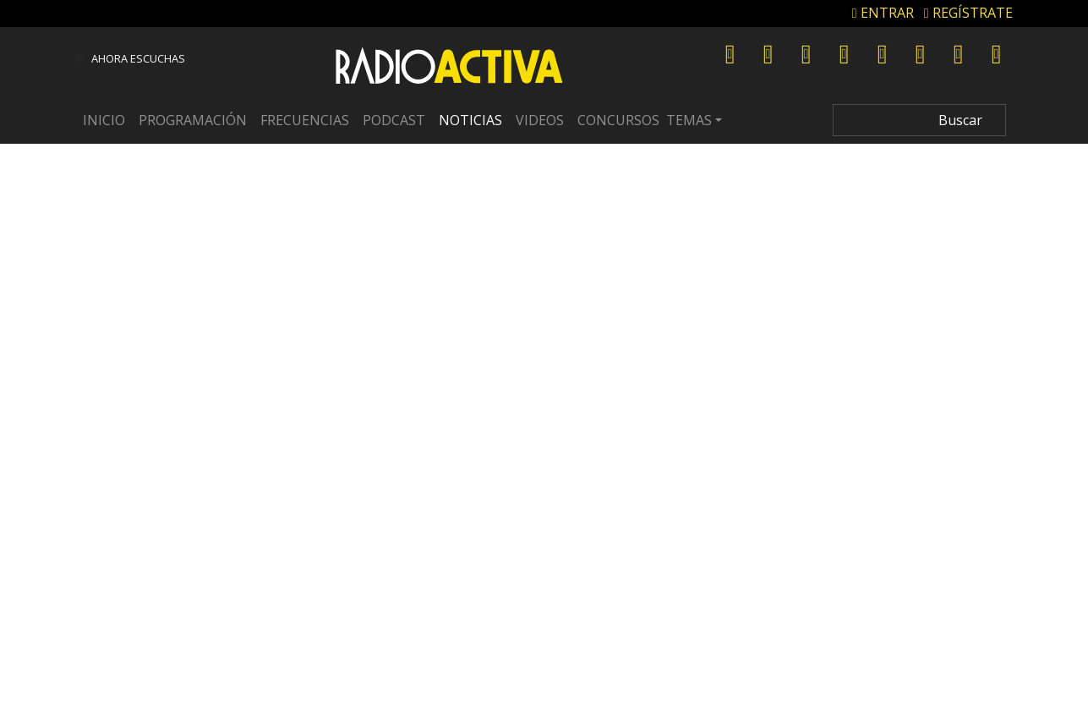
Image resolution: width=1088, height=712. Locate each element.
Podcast (394, 120)
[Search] (919, 120)
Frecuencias (304, 120)
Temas (689, 120)
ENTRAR (883, 12)
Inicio (104, 120)
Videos (540, 120)
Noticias (470, 120)
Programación (193, 120)
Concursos (618, 120)
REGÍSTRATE (968, 12)
